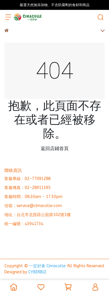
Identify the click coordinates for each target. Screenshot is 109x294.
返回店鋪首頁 (55, 148)
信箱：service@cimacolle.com (33, 205)
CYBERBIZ (37, 272)
